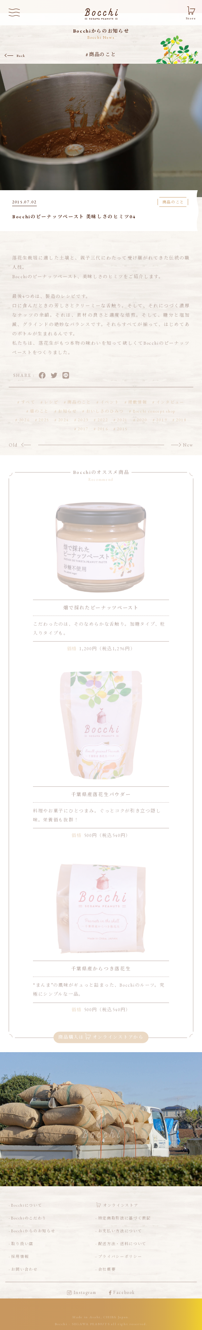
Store (191, 18)
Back (21, 55)
